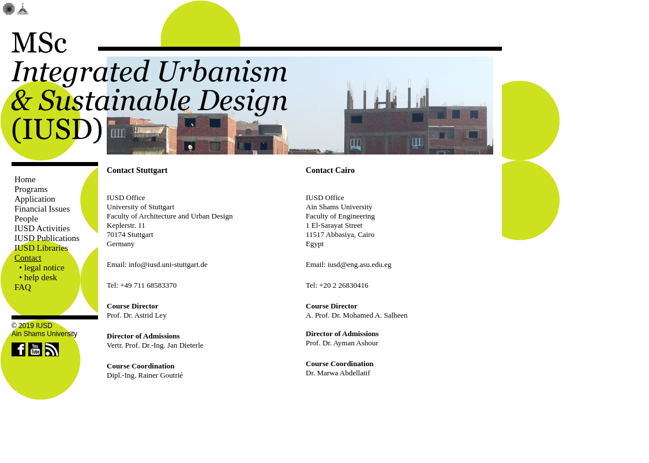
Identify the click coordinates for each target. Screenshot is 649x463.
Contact (28, 257)
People (26, 218)
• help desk (38, 277)
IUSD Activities (42, 228)
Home (25, 179)
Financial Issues (42, 208)
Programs (31, 189)
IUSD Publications (47, 238)
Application (34, 199)
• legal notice (42, 267)
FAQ (22, 287)
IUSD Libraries (41, 248)
